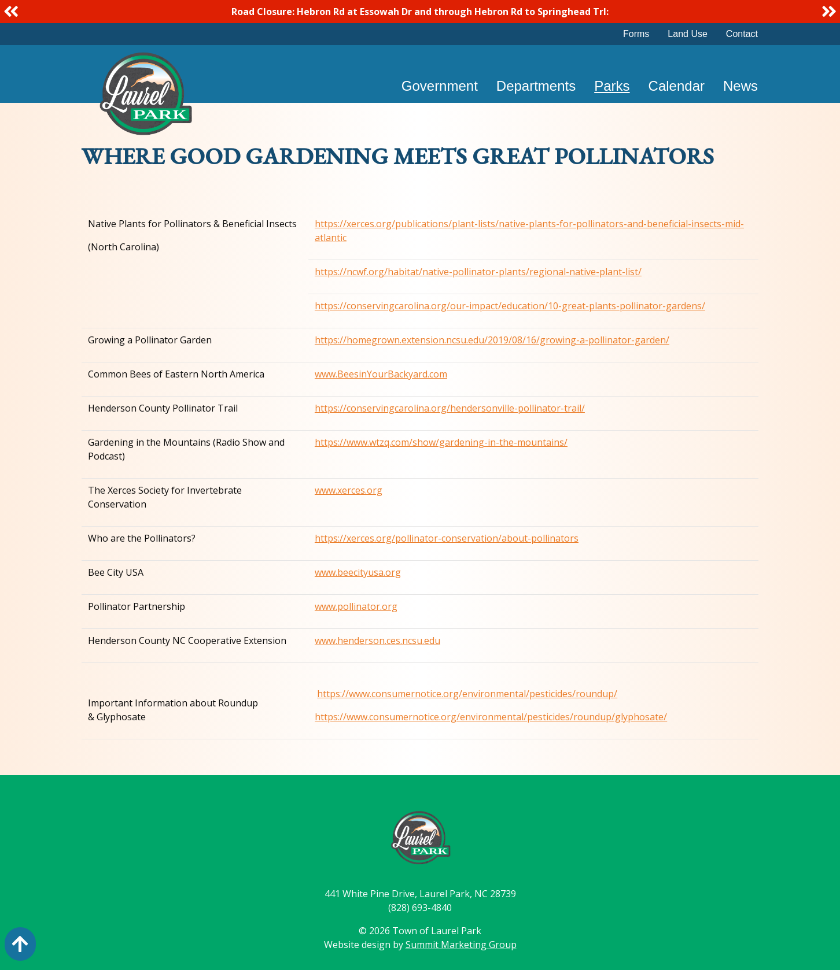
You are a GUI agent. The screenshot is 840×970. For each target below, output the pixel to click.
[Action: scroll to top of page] (20, 944)
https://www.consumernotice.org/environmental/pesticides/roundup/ (467, 693)
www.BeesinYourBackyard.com (381, 374)
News (740, 86)
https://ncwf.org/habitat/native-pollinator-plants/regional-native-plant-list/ (478, 271)
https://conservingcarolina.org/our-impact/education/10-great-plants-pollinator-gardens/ (510, 305)
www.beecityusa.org (358, 572)
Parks (611, 86)
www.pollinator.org (356, 606)
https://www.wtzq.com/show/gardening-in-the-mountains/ (441, 442)
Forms (636, 34)
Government (439, 86)
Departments (536, 86)
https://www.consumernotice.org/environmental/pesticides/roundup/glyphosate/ (491, 716)
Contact (742, 34)
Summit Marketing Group (461, 944)
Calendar (677, 86)
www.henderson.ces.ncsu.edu (377, 640)
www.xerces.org (348, 490)
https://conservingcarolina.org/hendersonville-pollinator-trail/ (450, 408)
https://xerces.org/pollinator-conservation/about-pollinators (447, 538)
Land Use (688, 34)
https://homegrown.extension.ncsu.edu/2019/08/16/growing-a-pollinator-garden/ (492, 340)
